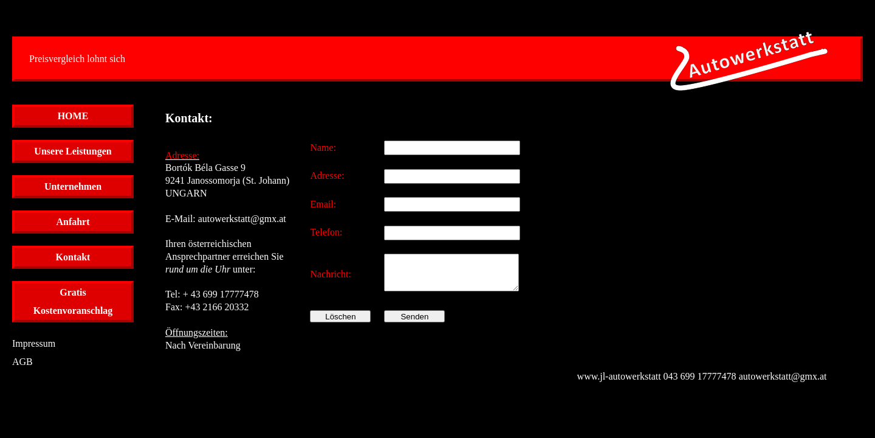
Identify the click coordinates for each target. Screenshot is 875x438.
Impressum (33, 343)
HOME (73, 116)
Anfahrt (72, 222)
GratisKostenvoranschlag (73, 301)
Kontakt (73, 257)
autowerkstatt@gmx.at (242, 219)
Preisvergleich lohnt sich (77, 59)
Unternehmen (72, 186)
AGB (22, 361)
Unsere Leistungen (72, 151)
